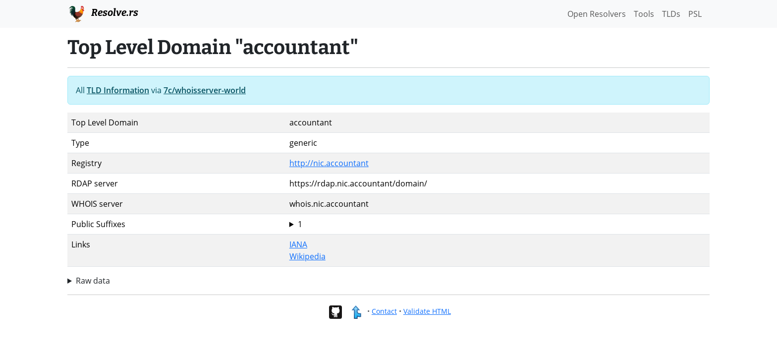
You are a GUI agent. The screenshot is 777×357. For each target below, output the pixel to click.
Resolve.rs (102, 13)
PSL (695, 13)
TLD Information (118, 90)
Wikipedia (307, 256)
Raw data (93, 280)
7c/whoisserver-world (205, 90)
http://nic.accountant (329, 163)
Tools (644, 13)
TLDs (671, 13)
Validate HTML (427, 311)
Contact (384, 311)
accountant (497, 224)
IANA (298, 244)
